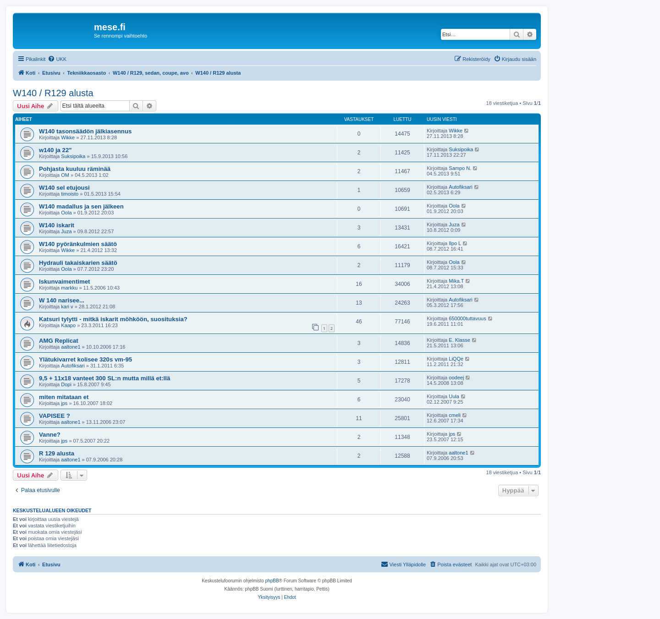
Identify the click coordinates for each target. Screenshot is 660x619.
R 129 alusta (56, 453)
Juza (66, 231)
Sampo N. (460, 168)
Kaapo (68, 325)
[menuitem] (57, 59)
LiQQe (456, 359)
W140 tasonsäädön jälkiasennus (85, 131)
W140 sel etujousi (64, 187)
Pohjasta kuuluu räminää (74, 168)
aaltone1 (70, 347)
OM (65, 175)
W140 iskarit (56, 225)
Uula (454, 396)
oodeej (456, 377)
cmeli (455, 415)
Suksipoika (73, 156)
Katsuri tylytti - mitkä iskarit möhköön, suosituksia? (113, 319)
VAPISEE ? (54, 415)
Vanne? (49, 434)
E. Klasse (459, 340)
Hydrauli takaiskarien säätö (78, 262)
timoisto (69, 194)
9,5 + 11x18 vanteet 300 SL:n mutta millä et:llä (104, 378)
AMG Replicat (58, 340)
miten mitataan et (63, 397)
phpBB (272, 580)
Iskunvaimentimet (64, 281)
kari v (67, 306)
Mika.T (456, 281)
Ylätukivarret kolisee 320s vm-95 (85, 359)
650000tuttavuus (467, 318)
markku (69, 287)
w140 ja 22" (55, 150)
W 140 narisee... (61, 300)
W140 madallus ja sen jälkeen (81, 206)
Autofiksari (460, 187)
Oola (66, 212)
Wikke (68, 137)
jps (64, 403)
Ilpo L (455, 243)
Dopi (66, 384)
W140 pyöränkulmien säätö (78, 244)
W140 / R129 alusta (53, 93)
